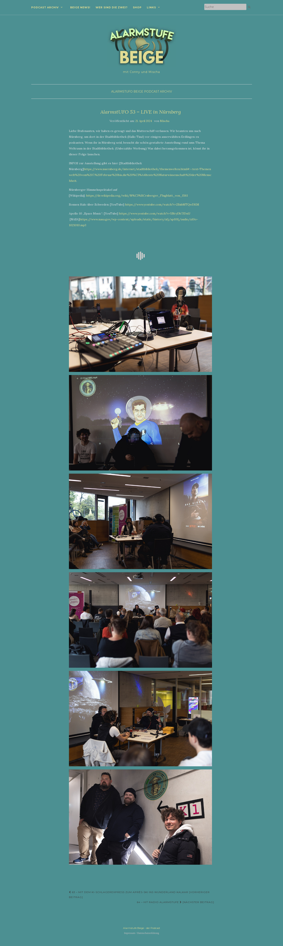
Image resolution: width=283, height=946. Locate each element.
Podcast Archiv (45, 7)
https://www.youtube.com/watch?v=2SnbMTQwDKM (162, 204)
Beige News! (80, 7)
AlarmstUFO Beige (127, 91)
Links (151, 7)
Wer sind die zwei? (112, 7)
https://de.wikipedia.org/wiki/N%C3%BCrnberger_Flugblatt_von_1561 (137, 195)
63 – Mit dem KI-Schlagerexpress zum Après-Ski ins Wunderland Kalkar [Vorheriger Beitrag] (139, 895)
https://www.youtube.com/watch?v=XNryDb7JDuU (154, 213)
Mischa (164, 121)
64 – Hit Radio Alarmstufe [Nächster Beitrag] (175, 902)
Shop (137, 7)
